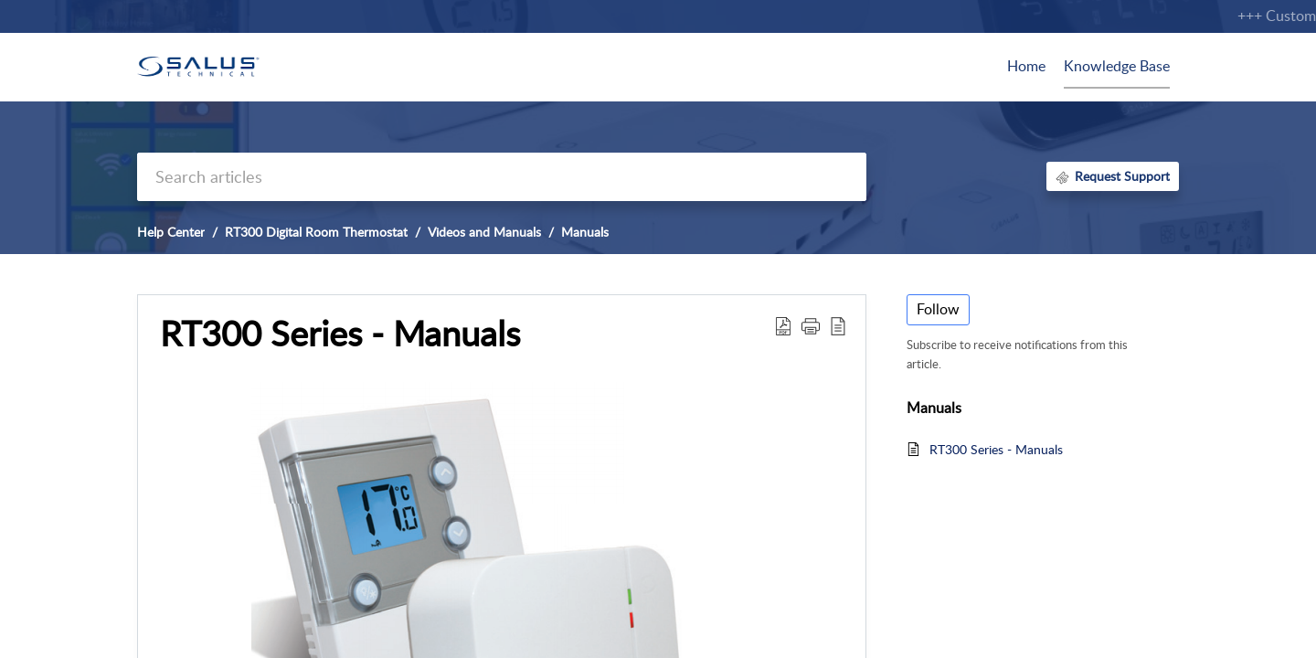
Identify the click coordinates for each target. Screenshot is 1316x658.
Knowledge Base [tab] (1117, 66)
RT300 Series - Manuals (996, 449)
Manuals (585, 231)
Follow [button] (938, 309)
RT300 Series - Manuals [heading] (340, 333)
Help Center (171, 231)
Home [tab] (1026, 66)
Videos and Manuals (484, 231)
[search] (501, 177)
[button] (783, 325)
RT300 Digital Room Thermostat (316, 231)
